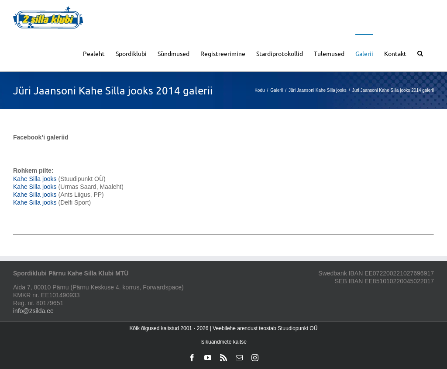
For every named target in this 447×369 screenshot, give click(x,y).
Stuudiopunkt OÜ (297, 328)
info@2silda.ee (33, 310)
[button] (420, 52)
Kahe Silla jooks (35, 178)
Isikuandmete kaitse (223, 342)
